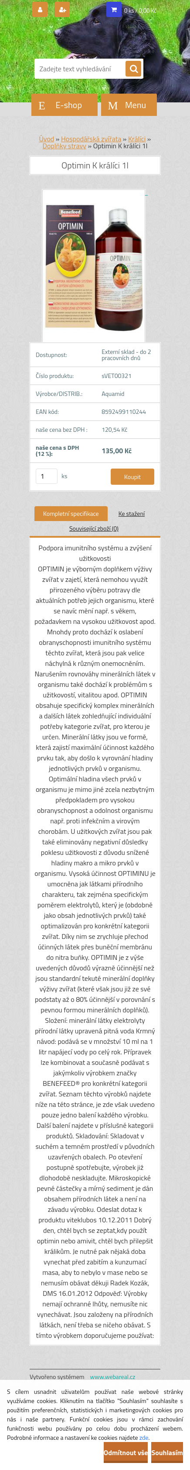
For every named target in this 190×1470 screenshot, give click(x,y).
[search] (133, 69)
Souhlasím (167, 1452)
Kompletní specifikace (71, 513)
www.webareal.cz (113, 1376)
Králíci (137, 138)
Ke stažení (132, 513)
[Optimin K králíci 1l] (95, 192)
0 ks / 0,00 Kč (140, 10)
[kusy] (47, 476)
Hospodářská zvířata (91, 138)
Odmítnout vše (126, 1452)
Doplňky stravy (64, 145)
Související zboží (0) (94, 528)
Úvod (46, 138)
